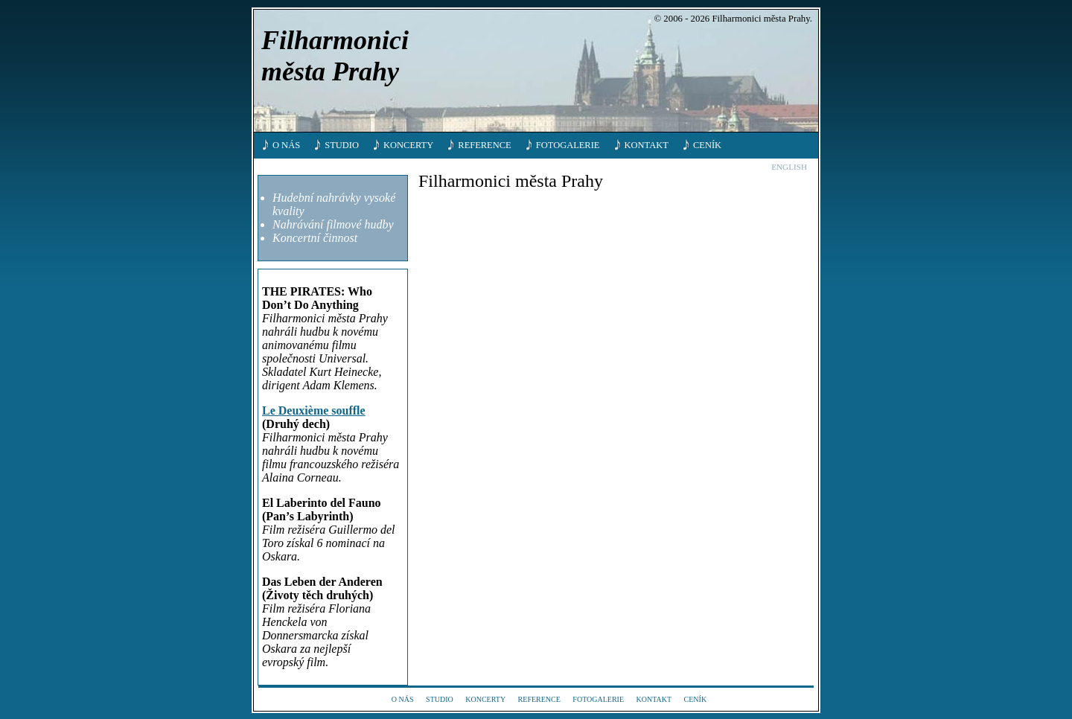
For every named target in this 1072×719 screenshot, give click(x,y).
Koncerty (408, 145)
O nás (286, 145)
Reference (484, 145)
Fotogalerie (568, 145)
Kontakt (647, 145)
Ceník (707, 145)
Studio (342, 145)
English (789, 166)
